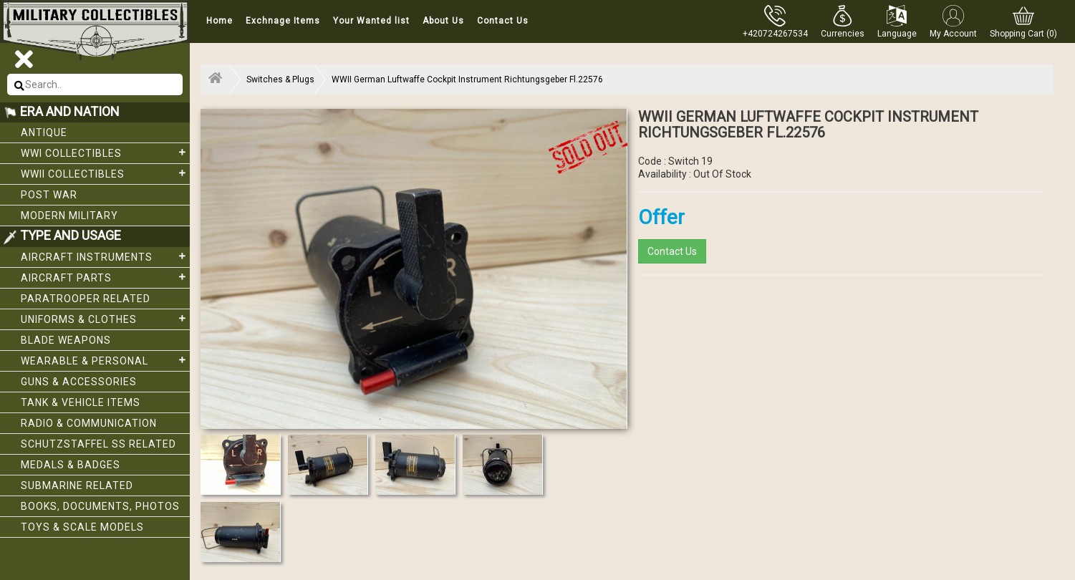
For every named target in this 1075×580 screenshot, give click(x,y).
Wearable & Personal (105, 360)
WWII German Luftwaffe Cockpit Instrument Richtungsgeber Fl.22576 (467, 79)
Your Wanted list (371, 21)
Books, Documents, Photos (100, 506)
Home (219, 21)
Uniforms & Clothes (105, 318)
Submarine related (77, 485)
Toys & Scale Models (82, 527)
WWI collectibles (105, 152)
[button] (842, 21)
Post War (49, 194)
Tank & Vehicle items (80, 402)
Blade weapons (66, 340)
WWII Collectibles (105, 173)
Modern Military (69, 215)
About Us (443, 21)
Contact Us (503, 21)
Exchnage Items (283, 21)
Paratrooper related (85, 298)
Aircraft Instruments (105, 256)
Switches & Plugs (280, 79)
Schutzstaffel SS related (98, 444)
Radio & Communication (89, 423)
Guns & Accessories (79, 381)
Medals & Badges (70, 464)
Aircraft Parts (105, 277)
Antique (44, 132)
